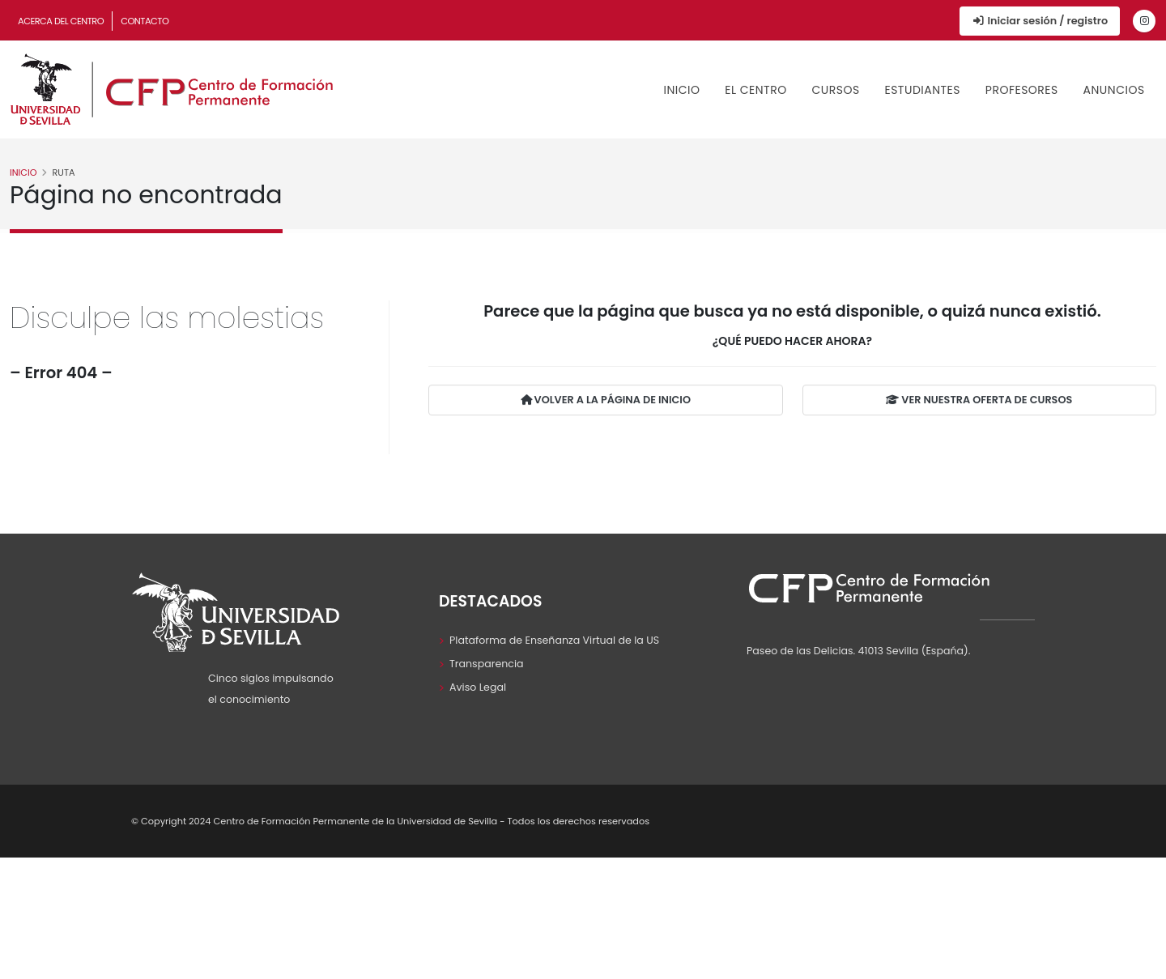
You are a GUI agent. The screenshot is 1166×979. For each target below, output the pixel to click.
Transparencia (486, 663)
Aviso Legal (477, 687)
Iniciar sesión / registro (1040, 21)
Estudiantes (922, 90)
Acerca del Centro (61, 21)
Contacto (144, 21)
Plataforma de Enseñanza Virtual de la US (554, 640)
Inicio (682, 90)
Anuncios (1114, 90)
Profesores (1021, 90)
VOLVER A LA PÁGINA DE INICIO (606, 401)
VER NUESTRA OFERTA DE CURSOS (979, 401)
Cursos (835, 90)
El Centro (755, 90)
